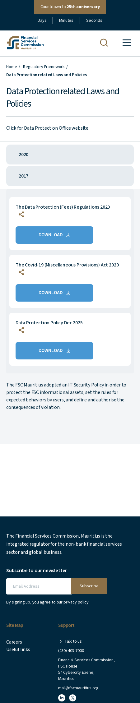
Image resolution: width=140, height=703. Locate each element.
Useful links (18, 649)
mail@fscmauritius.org (78, 688)
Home (11, 67)
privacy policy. (76, 602)
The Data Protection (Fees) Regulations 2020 (63, 207)
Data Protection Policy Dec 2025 (49, 322)
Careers (14, 642)
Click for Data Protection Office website (47, 128)
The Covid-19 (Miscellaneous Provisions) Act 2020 (67, 264)
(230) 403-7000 (71, 651)
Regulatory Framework (44, 67)
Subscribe (89, 586)
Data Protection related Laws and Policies (46, 75)
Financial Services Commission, (47, 536)
